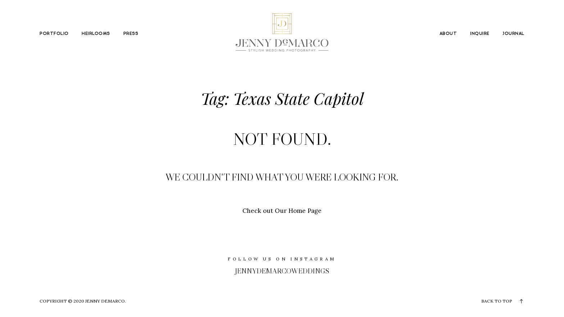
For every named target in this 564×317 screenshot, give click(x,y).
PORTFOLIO (54, 34)
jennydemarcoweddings (282, 271)
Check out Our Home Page (282, 211)
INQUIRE (479, 34)
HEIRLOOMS (96, 34)
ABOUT (448, 34)
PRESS (130, 34)
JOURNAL (513, 34)
